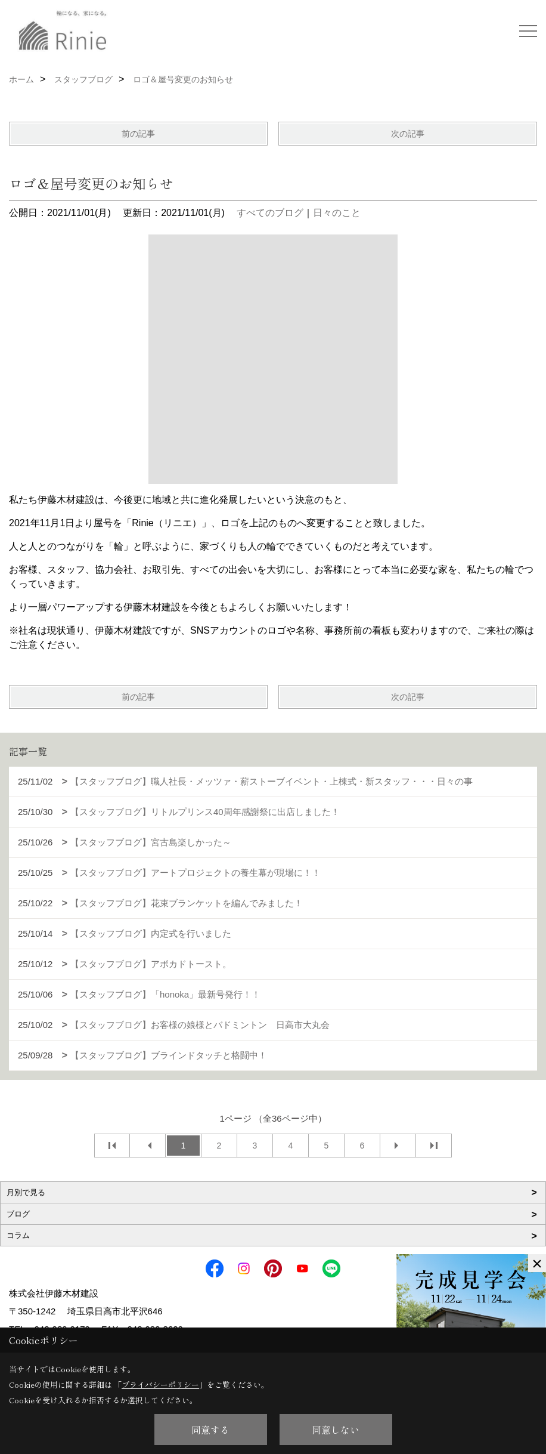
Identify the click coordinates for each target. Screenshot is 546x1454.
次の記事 (407, 133)
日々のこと (337, 213)
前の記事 (138, 133)
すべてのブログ (270, 213)
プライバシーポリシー (160, 1384)
